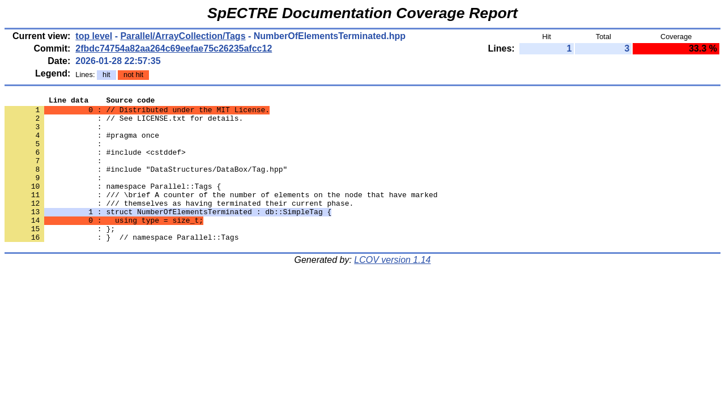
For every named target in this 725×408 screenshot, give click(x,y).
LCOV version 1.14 (392, 289)
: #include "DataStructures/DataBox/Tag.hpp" (146, 184)
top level (93, 36)
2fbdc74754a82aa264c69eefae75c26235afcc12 (173, 48)
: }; (60, 255)
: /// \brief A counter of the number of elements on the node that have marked (221, 215)
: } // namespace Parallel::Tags (121, 266)
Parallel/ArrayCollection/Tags (182, 36)
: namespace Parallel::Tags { (113, 204)
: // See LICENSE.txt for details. (124, 123)
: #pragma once (82, 143)
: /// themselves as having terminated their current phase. (179, 225)
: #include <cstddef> (95, 164)
